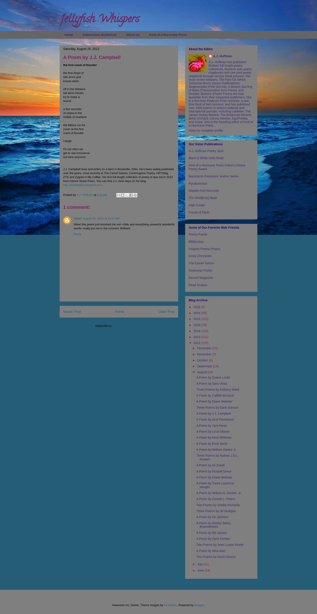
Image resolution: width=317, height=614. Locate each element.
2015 (197, 325)
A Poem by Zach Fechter (213, 538)
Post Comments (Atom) (127, 325)
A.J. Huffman (222, 56)
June (201, 570)
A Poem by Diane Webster (214, 401)
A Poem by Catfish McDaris (215, 395)
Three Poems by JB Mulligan (216, 511)
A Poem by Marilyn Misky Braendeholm (213, 525)
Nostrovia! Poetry (200, 270)
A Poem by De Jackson (212, 517)
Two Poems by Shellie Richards (218, 505)
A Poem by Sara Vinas (211, 383)
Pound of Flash (199, 212)
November (204, 354)
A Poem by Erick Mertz (212, 443)
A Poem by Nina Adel (210, 551)
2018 (197, 313)
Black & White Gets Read (206, 158)
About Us (133, 35)
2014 (197, 331)
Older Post (166, 312)
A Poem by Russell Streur (214, 471)
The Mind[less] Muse (203, 198)
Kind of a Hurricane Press (168, 35)
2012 (197, 343)
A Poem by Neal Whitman (214, 437)
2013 (197, 337)
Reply (77, 234)
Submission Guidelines (100, 35)
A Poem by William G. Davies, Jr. (218, 493)
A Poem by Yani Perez (211, 425)
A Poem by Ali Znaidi (210, 465)
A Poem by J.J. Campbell (213, 413)
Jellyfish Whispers (99, 20)
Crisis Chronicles (200, 256)
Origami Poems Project (204, 249)
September (205, 366)
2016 (197, 319)
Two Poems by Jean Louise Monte (219, 544)
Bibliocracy (196, 241)
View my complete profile (206, 130)
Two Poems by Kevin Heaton (216, 557)
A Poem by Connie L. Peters (215, 499)
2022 (197, 307)
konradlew (170, 605)
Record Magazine (201, 277)
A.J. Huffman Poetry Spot (206, 151)
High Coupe (197, 205)
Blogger (199, 605)
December (204, 348)
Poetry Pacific (198, 234)
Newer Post (72, 312)
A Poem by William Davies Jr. (216, 449)
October (203, 360)
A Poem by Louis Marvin (213, 431)
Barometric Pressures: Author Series (213, 176)
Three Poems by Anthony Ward (217, 389)
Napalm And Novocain (204, 190)
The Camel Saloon (201, 263)
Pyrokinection (198, 183)
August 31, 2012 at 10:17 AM (101, 218)
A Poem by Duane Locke (213, 377)
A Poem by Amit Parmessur (215, 419)
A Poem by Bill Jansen (211, 533)
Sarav (77, 218)
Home (69, 35)
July (200, 564)
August (202, 372)
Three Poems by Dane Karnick (217, 407)
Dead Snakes (198, 285)
